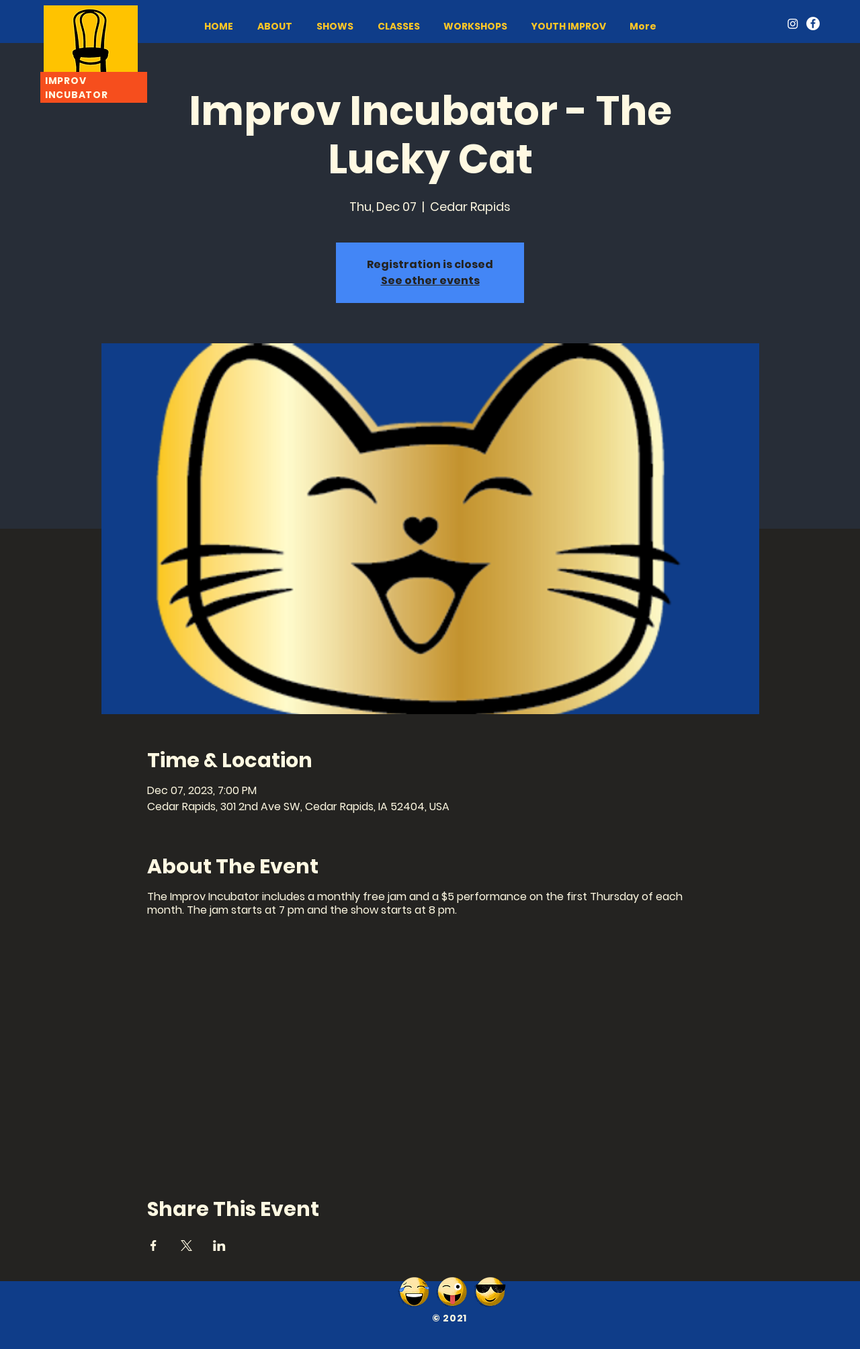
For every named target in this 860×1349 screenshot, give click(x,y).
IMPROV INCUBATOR (76, 87)
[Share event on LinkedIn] (219, 1245)
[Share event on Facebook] (153, 1245)
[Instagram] (793, 23)
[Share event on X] (186, 1245)
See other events (430, 280)
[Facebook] (813, 23)
